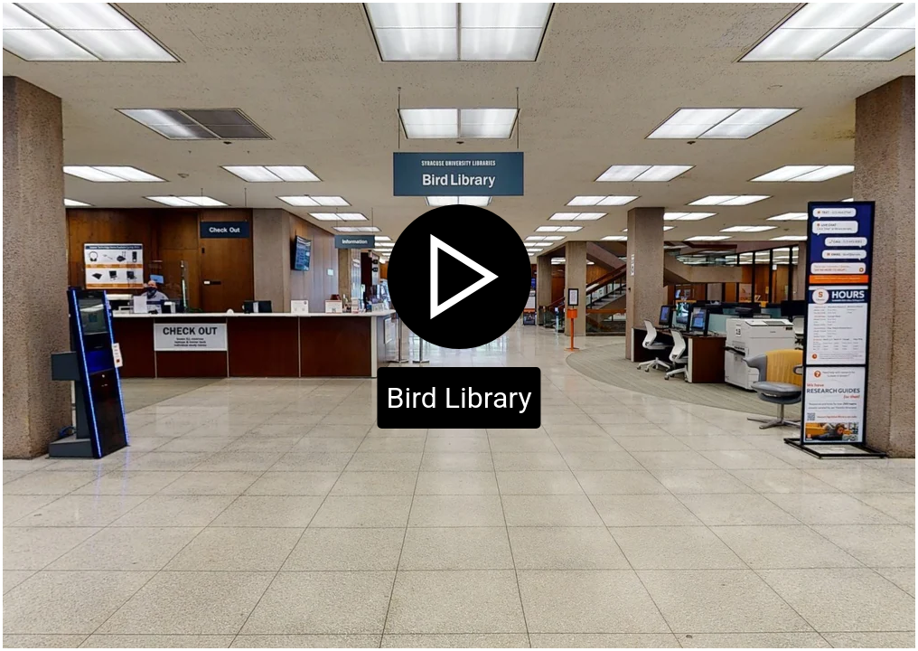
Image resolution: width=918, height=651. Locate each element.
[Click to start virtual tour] (459, 325)
